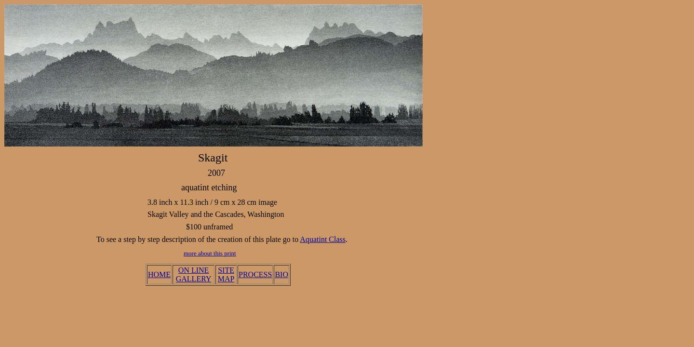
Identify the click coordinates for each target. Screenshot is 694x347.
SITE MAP (226, 274)
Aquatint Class (323, 239)
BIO (281, 274)
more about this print (210, 253)
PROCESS (255, 274)
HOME (159, 274)
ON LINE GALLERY (194, 274)
